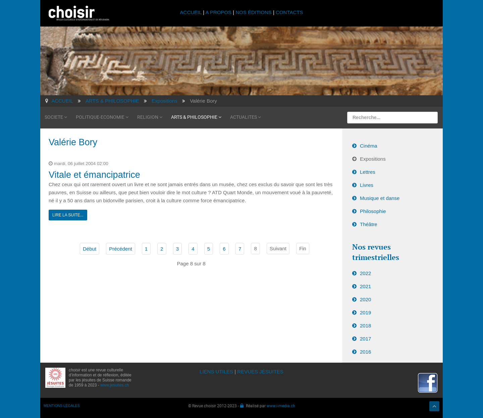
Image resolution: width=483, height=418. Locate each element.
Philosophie (373, 211)
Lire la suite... (68, 215)
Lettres (367, 172)
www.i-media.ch (281, 405)
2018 (365, 325)
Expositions (373, 159)
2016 (365, 352)
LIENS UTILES (216, 371)
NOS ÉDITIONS (253, 12)
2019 (365, 312)
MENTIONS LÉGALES (62, 406)
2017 (365, 339)
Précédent (120, 249)
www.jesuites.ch (114, 385)
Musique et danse (379, 198)
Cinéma (368, 146)
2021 (365, 286)
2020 (365, 299)
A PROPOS (218, 12)
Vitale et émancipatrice (94, 175)
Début (89, 249)
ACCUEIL (191, 12)
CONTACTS (289, 12)
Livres (366, 185)
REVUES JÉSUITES (260, 371)
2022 (365, 273)
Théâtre (368, 224)
